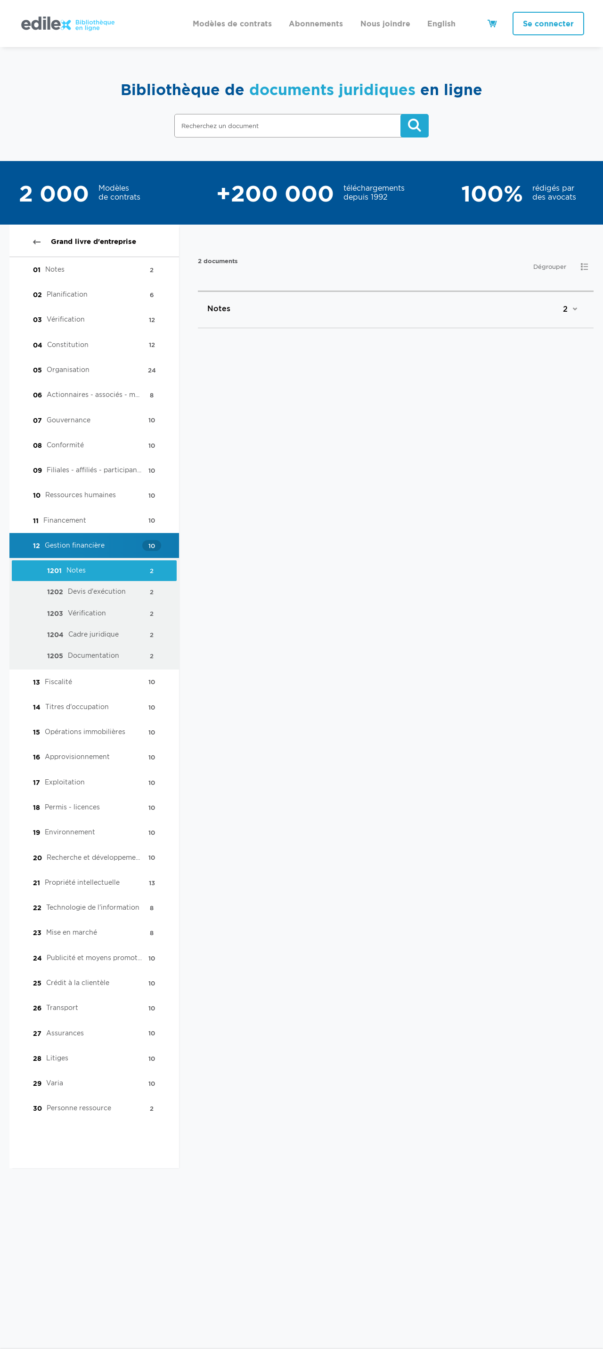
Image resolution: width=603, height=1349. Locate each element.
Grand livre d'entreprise (84, 241)
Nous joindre (385, 23)
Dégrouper (549, 266)
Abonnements (316, 23)
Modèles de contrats (232, 23)
